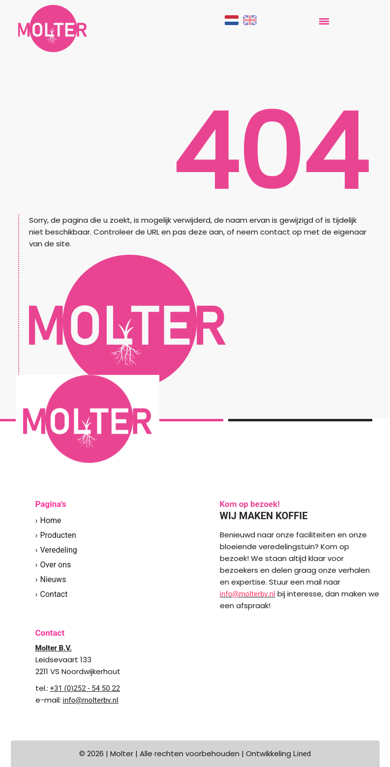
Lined (302, 753)
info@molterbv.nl (91, 700)
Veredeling (58, 550)
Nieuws (53, 579)
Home (50, 520)
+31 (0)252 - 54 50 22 (85, 688)
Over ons (55, 564)
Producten (58, 535)
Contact (54, 594)
